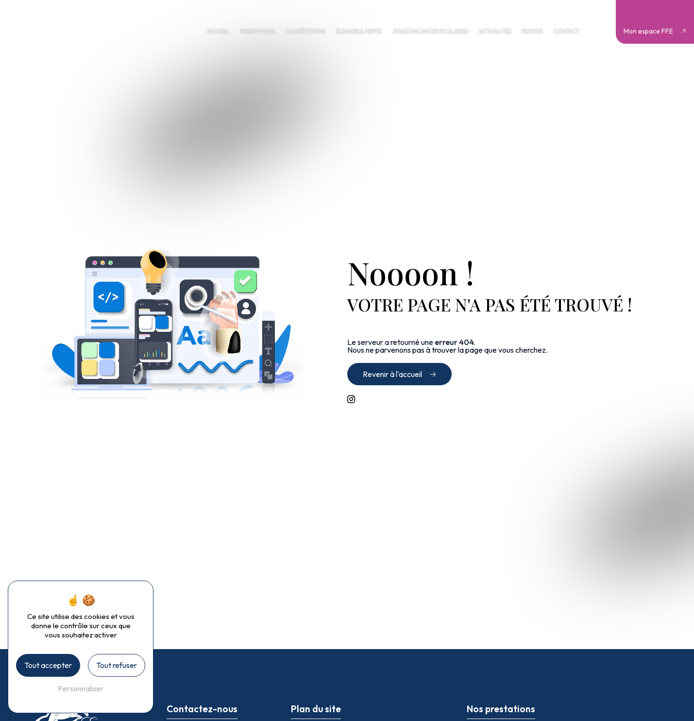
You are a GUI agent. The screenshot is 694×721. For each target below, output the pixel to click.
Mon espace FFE (648, 31)
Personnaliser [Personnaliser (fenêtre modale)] (80, 688)
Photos (532, 31)
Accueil (218, 31)
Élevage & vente (359, 31)
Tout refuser (116, 665)
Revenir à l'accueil (392, 374)
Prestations (257, 31)
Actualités (495, 31)
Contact (566, 31)
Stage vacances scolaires (430, 31)
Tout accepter (48, 665)
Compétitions (305, 31)
